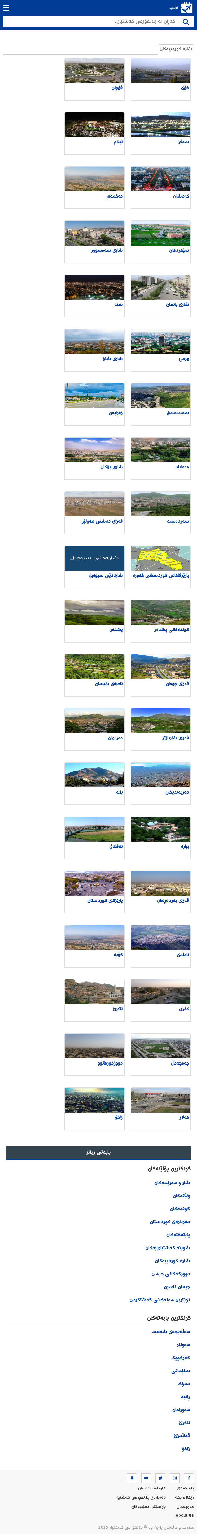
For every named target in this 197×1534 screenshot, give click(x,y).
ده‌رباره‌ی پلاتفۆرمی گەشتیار (141, 1498)
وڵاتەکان (181, 1196)
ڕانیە (185, 1397)
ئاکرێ (184, 1423)
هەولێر (183, 1345)
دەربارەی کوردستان (170, 1222)
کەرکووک (180, 1358)
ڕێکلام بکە (184, 1498)
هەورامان (181, 1410)
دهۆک (184, 1384)
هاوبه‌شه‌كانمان (152, 1488)
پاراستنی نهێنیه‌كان (148, 1507)
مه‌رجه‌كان (185, 1507)
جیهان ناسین (177, 1287)
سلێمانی (180, 1371)
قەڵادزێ (182, 1436)
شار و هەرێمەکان (172, 1183)
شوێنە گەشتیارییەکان (167, 1248)
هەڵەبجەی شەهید (171, 1332)
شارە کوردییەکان (176, 49)
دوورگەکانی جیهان (170, 1274)
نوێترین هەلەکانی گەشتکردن (159, 1300)
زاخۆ (185, 1449)
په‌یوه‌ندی (185, 1488)
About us (185, 1516)
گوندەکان (180, 1209)
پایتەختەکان (178, 1235)
